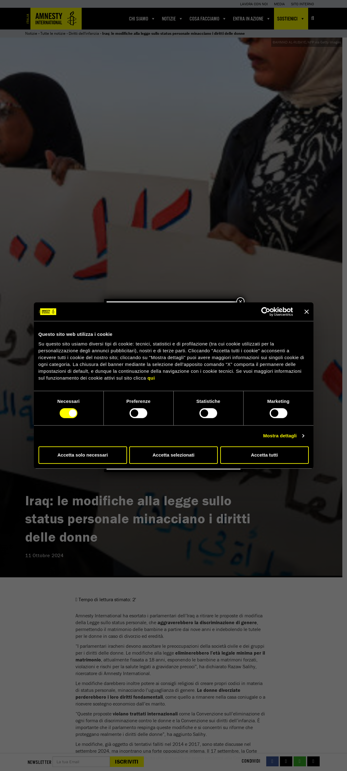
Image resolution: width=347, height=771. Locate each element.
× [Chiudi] (240, 301)
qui (151, 378)
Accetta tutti (264, 455)
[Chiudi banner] (306, 311)
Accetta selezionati (173, 455)
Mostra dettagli (280, 435)
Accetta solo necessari (82, 455)
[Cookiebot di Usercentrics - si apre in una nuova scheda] (266, 311)
